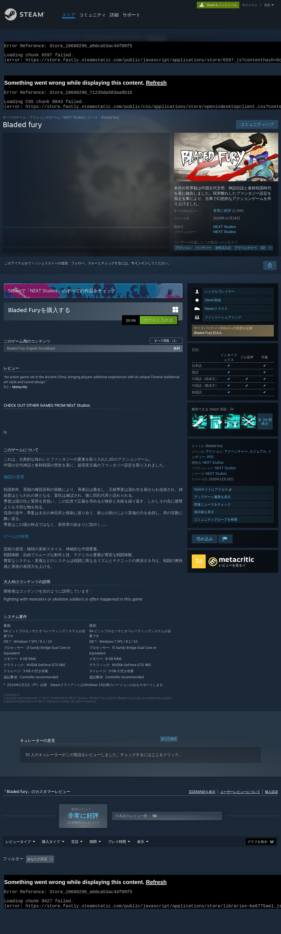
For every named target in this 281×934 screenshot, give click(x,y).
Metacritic (20, 393)
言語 (267, 5)
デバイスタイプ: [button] (35, 881)
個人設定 (271, 798)
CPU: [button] (266, 873)
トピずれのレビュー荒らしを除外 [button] (95, 873)
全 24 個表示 (265, 428)
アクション (183, 254)
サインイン (249, 5)
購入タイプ (51, 856)
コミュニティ (92, 14)
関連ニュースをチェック (212, 511)
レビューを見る (230, 572)
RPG (210, 463)
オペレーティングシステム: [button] (230, 873)
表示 (140, 856)
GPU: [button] (8, 881)
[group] (140, 877)
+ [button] (270, 254)
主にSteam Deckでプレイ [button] (180, 873)
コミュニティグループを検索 (215, 526)
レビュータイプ (18, 856)
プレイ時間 (117, 856)
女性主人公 (223, 254)
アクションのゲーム (45, 124)
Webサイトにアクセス (213, 496)
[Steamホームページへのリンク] (28, 19)
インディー (203, 254)
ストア (68, 14)
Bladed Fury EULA (208, 340)
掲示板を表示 (204, 518)
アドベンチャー (246, 254)
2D (263, 254)
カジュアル (258, 458)
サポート (131, 14)
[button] (233, 337)
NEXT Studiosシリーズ (80, 124)
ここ (155, 761)
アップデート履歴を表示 (212, 503)
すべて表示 (168, 745)
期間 (93, 856)
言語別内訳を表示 (202, 798)
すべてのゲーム (14, 124)
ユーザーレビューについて (240, 798)
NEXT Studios (224, 233)
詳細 (114, 14)
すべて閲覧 (166, 347)
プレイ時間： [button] (141, 873)
